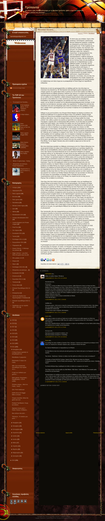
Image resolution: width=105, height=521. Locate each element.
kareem (47, 316)
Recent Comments (14, 88)
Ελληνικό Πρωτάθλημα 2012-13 (21, 288)
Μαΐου (14, 442)
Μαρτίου (15, 449)
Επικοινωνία (16, 276)
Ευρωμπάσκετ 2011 (18, 242)
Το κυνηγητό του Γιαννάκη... (20, 102)
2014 (13, 337)
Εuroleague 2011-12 (18, 239)
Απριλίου (15, 446)
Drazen (47, 340)
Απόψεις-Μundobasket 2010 (20, 217)
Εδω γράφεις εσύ (17, 258)
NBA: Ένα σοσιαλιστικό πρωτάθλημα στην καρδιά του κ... (19, 367)
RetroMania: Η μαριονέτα (19, 357)
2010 (13, 460)
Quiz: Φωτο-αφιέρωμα (18, 389)
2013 (13, 340)
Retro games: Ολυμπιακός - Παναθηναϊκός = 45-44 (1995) (19, 379)
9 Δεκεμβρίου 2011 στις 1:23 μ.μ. (55, 299)
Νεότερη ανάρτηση (40, 432)
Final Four (15, 227)
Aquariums (43, 518)
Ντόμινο (14, 261)
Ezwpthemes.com (67, 518)
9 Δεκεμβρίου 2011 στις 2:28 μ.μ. (55, 312)
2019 (13, 323)
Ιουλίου (15, 436)
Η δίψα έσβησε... (25, 114)
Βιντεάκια (15, 196)
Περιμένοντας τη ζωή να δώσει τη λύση (25, 170)
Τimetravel (15, 282)
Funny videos (16, 285)
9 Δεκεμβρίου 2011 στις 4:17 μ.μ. (55, 327)
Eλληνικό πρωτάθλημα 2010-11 (21, 300)
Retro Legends (16, 193)
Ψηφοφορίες (16, 245)
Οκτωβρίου (16, 426)
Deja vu (14, 264)
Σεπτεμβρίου (16, 429)
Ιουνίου (15, 439)
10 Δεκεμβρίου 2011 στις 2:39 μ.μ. (56, 381)
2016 (13, 330)
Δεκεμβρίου (16, 349)
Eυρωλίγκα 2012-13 (18, 279)
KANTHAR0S (48, 273)
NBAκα (14, 211)
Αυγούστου (16, 432)
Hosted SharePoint (51, 518)
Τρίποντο (32, 7)
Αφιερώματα (16, 190)
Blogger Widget (21, 88)
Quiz (13, 208)
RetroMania (15, 202)
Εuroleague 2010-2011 (19, 267)
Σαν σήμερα (15, 230)
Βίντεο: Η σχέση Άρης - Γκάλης (21, 161)
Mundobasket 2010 (17, 214)
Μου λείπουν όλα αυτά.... (19, 413)
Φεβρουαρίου (16, 452)
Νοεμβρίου (16, 422)
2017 (13, 326)
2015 (13, 333)
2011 (13, 347)
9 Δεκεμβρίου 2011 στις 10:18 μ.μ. (56, 336)
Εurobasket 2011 (17, 233)
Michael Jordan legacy (18, 205)
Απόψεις (15, 187)
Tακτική (14, 236)
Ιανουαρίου (16, 456)
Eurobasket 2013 (17, 273)
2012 (13, 343)
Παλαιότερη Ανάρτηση (98, 432)
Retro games (16, 199)
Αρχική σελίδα (69, 432)
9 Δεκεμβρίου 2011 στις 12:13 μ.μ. (56, 278)
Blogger (69, 516)
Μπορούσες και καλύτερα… (20, 270)
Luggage (37, 518)
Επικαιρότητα (16, 293)
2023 (13, 320)
